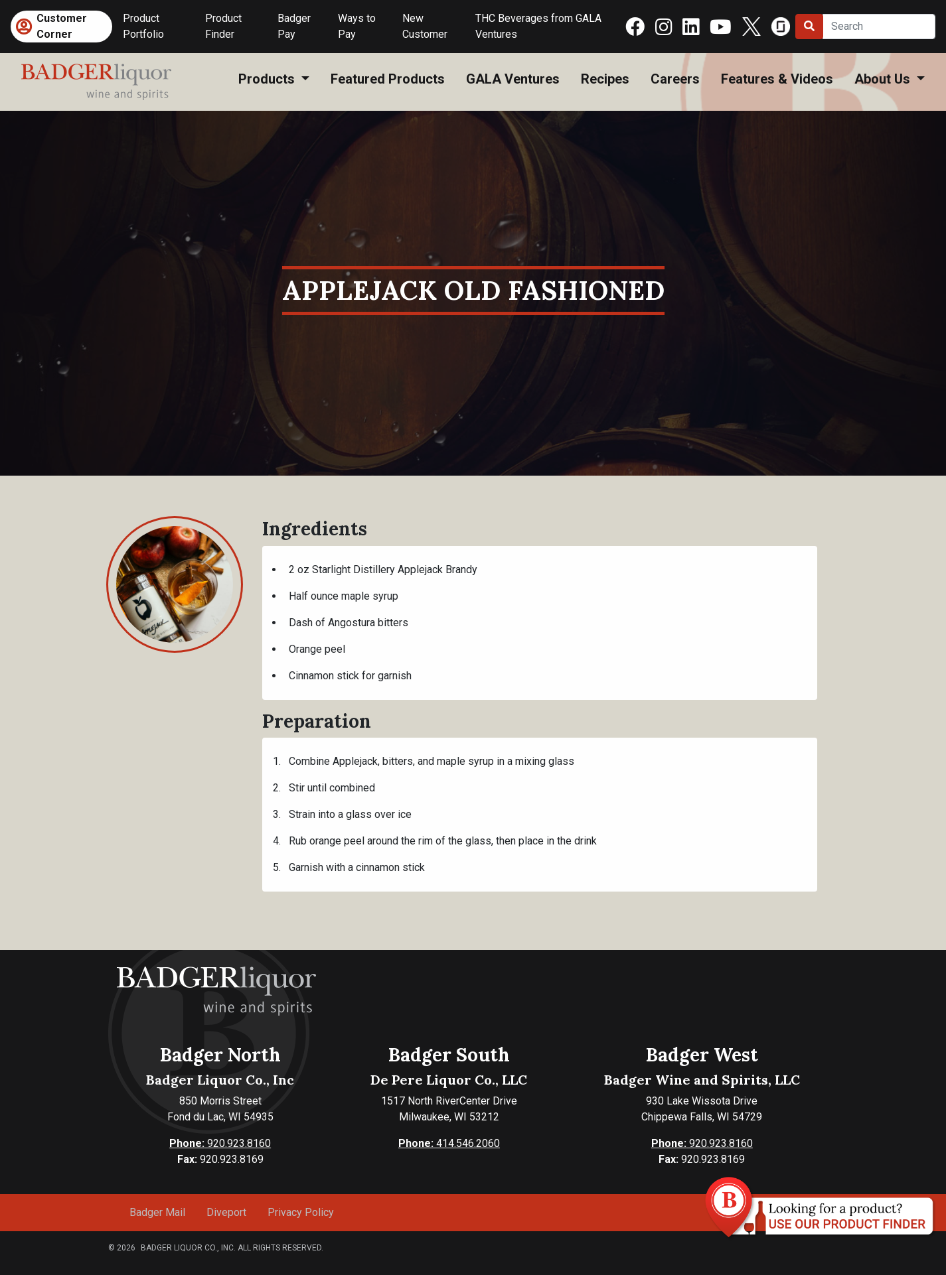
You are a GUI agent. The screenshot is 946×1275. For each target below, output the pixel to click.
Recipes (605, 79)
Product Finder (223, 26)
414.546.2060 (449, 1143)
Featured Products (388, 79)
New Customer (424, 26)
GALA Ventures (513, 79)
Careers (675, 79)
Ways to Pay (357, 26)
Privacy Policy (301, 1212)
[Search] (879, 26)
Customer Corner (62, 26)
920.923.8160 (220, 1143)
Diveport (226, 1212)
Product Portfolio (143, 26)
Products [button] (268, 79)
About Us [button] (883, 79)
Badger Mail (157, 1212)
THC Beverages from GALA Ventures (538, 26)
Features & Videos (777, 79)
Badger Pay (294, 26)
